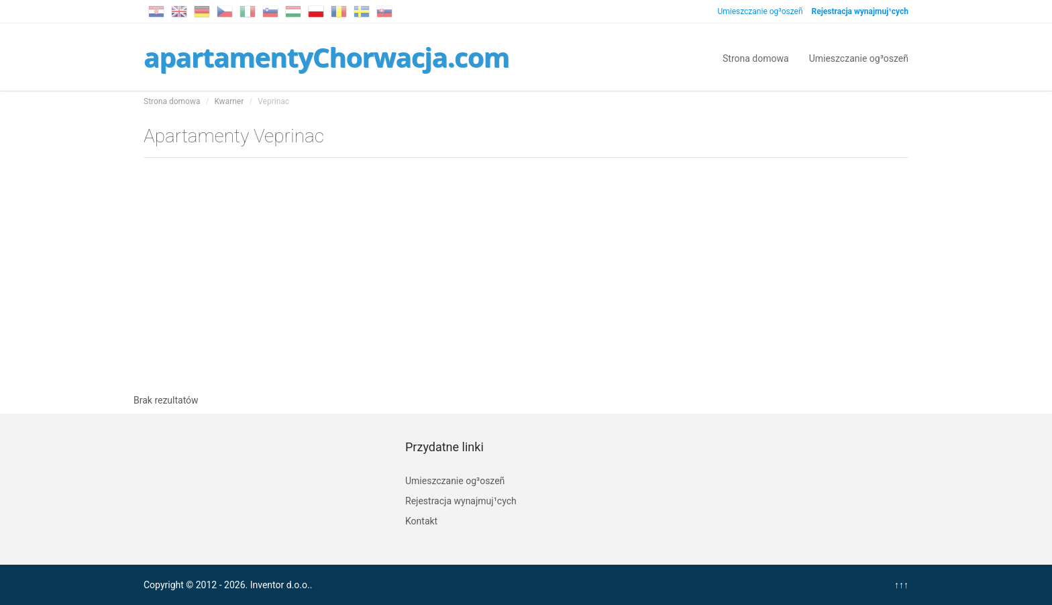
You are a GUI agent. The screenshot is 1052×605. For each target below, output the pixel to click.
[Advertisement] (526, 273)
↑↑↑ (901, 584)
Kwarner (229, 101)
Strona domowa (756, 57)
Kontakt (421, 521)
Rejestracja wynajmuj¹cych (461, 501)
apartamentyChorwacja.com (326, 56)
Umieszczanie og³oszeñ (759, 11)
